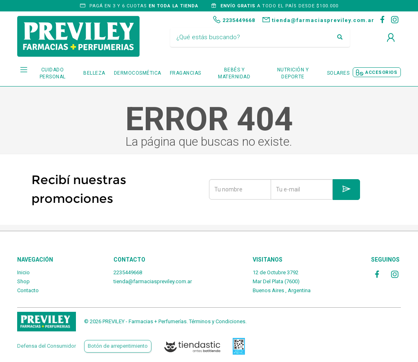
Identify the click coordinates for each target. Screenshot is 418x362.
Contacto (28, 290)
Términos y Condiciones (217, 321)
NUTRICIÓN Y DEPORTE (293, 73)
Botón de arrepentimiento (118, 346)
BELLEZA (94, 73)
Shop (23, 281)
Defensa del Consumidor (46, 346)
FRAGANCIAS (185, 73)
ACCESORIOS (381, 72)
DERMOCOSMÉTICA (137, 73)
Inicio (23, 272)
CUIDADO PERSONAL (53, 73)
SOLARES (338, 73)
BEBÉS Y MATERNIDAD (234, 73)
